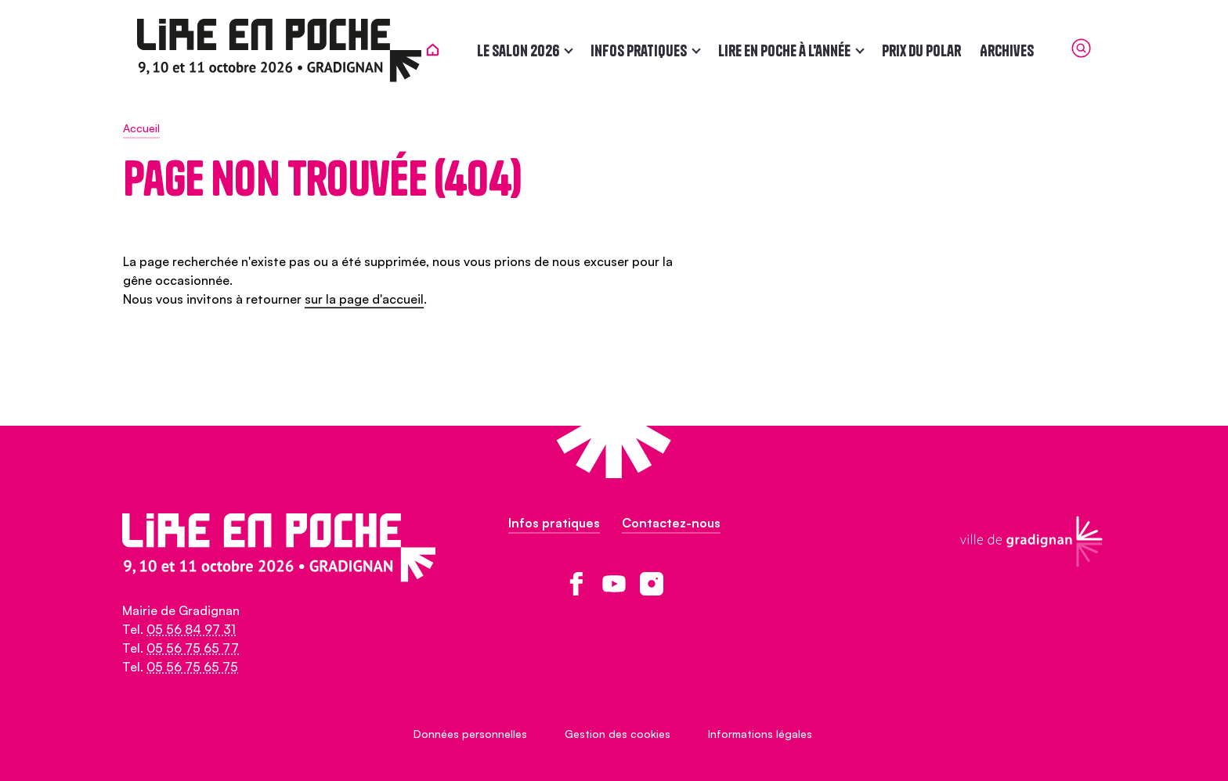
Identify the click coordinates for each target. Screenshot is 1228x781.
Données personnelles (470, 733)
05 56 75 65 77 (192, 648)
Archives (1021, 50)
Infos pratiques (653, 50)
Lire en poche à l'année (798, 50)
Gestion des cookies (617, 733)
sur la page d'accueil (364, 299)
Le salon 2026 (532, 50)
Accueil (141, 128)
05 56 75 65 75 (192, 667)
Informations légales (760, 733)
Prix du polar (935, 50)
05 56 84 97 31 (191, 629)
